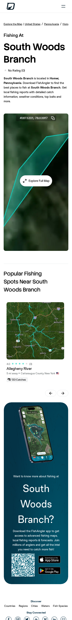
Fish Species (60, 606)
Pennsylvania (51, 24)
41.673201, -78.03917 (37, 118)
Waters (45, 606)
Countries (9, 606)
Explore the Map (13, 24)
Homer (66, 24)
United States (33, 24)
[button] (36, 180)
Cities (34, 606)
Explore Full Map (39, 181)
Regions (23, 606)
